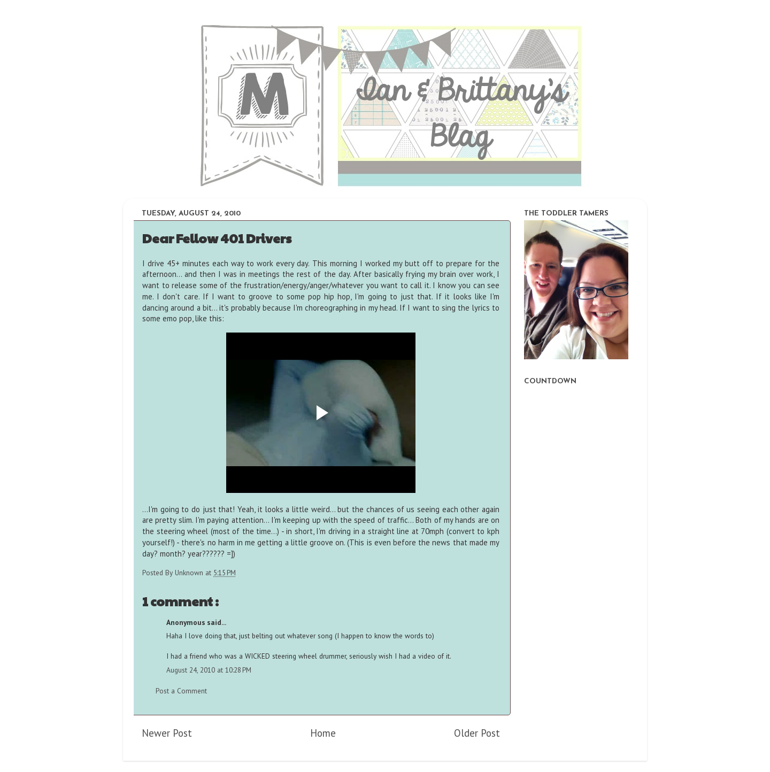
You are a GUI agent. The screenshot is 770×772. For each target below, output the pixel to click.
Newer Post (167, 733)
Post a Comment (181, 691)
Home (323, 733)
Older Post (477, 733)
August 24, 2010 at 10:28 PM (208, 670)
